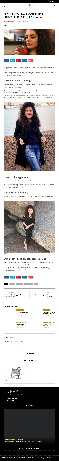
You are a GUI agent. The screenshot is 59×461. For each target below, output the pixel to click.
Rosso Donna (5, 457)
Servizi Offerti (48, 457)
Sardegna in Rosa (46, 310)
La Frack (18, 21)
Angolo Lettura (22, 457)
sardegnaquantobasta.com (20, 97)
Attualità (44, 322)
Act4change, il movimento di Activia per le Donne (23, 442)
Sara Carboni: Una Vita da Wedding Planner (49, 312)
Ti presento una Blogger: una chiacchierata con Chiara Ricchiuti (21, 326)
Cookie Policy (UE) (10, 400)
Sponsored (13, 439)
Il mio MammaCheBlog (22, 312)
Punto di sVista (40, 457)
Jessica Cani (40, 72)
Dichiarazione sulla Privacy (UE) (13, 398)
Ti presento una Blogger (9, 21)
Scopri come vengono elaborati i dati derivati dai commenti (38, 345)
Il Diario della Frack (20, 310)
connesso (11, 341)
